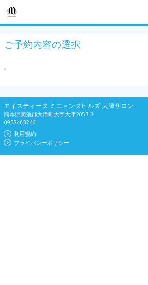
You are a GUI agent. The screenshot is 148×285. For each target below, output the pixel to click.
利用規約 (20, 133)
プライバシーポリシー (36, 142)
